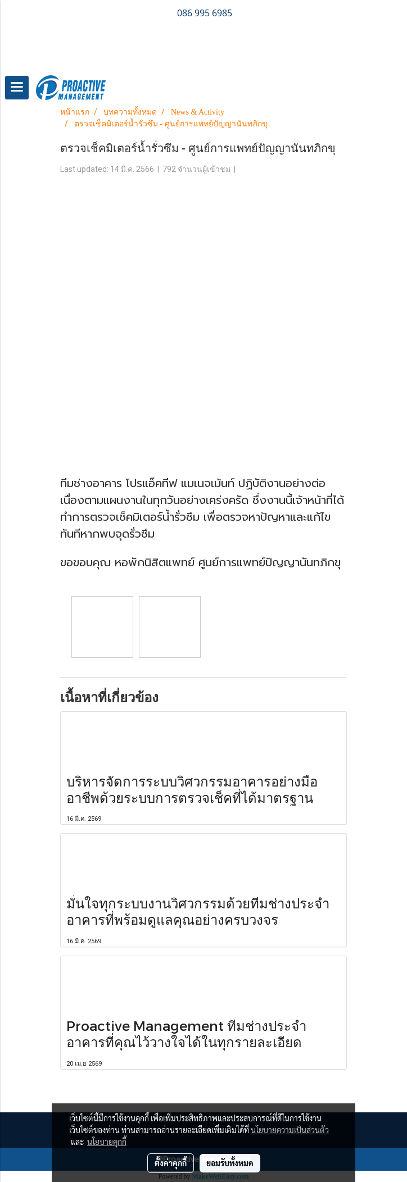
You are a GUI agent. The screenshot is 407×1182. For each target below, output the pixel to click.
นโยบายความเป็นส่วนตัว (290, 1130)
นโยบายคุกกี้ (106, 1141)
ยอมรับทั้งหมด (230, 1163)
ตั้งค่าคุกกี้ (171, 1163)
